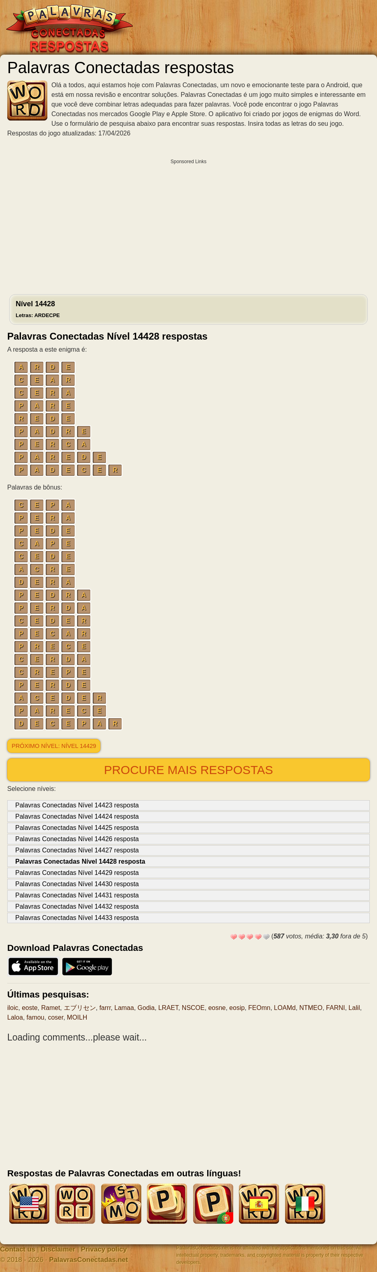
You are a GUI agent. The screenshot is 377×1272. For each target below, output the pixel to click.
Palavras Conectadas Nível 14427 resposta (77, 850)
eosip (237, 1007)
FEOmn (259, 1007)
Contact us (17, 1249)
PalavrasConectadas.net (88, 1260)
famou (35, 1017)
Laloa (15, 1017)
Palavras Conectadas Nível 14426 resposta (77, 839)
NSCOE (193, 1007)
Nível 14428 (38, 309)
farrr (104, 1007)
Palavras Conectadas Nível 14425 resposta (77, 827)
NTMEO (310, 1007)
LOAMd (284, 1007)
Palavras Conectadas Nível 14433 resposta (77, 917)
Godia (146, 1007)
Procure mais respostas (188, 769)
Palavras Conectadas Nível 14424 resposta (77, 816)
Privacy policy (104, 1249)
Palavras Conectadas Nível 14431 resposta (77, 895)
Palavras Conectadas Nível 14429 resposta (77, 872)
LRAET (168, 1007)
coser (55, 1017)
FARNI (335, 1007)
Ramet (50, 1007)
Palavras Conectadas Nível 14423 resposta (77, 805)
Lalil (354, 1007)
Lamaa (124, 1007)
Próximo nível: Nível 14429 (54, 746)
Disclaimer (58, 1249)
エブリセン (80, 1007)
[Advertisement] (188, 224)
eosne (217, 1007)
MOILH (77, 1017)
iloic (12, 1007)
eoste (29, 1007)
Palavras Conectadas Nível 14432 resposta (77, 906)
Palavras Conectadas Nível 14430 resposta (77, 884)
